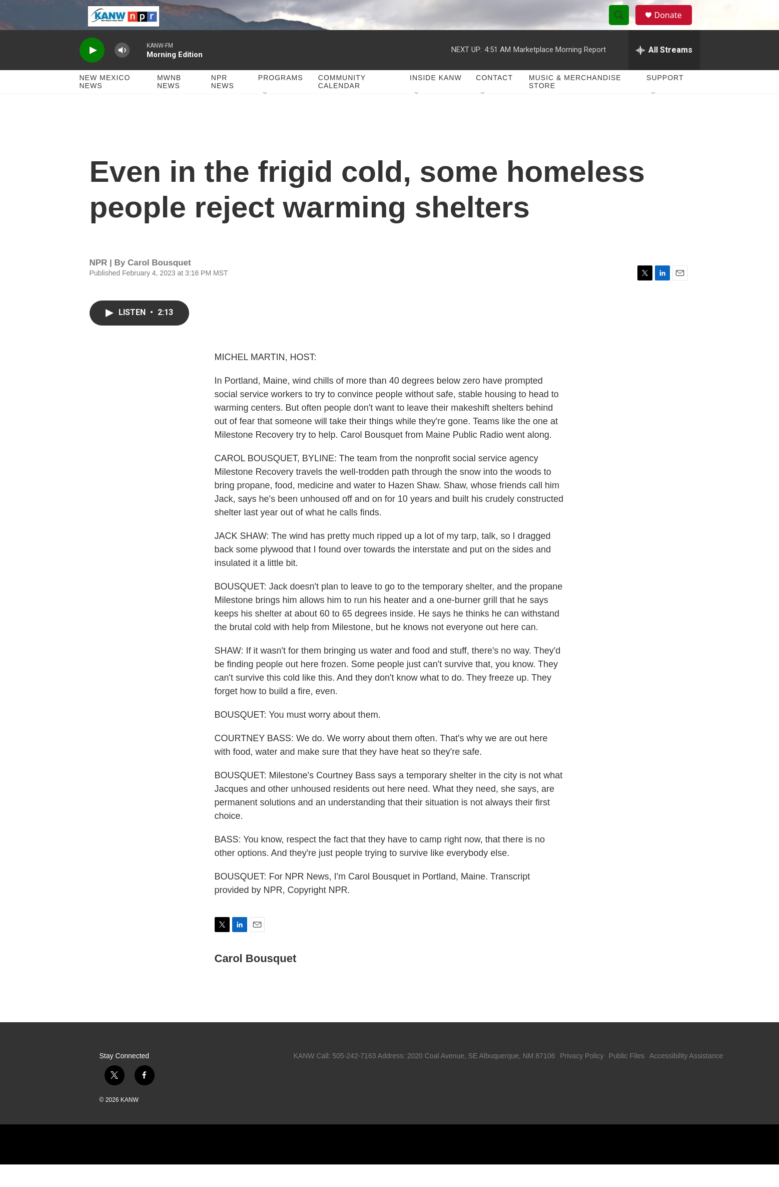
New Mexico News (105, 104)
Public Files (626, 1078)
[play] (92, 73)
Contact (494, 100)
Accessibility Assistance (686, 1078)
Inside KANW (436, 100)
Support (664, 100)
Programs (280, 100)
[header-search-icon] (624, 27)
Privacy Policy (581, 1078)
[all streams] (664, 73)
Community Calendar (342, 104)
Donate (674, 26)
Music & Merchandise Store (575, 104)
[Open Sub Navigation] (266, 116)
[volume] (122, 73)
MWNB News (169, 104)
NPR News (222, 104)
